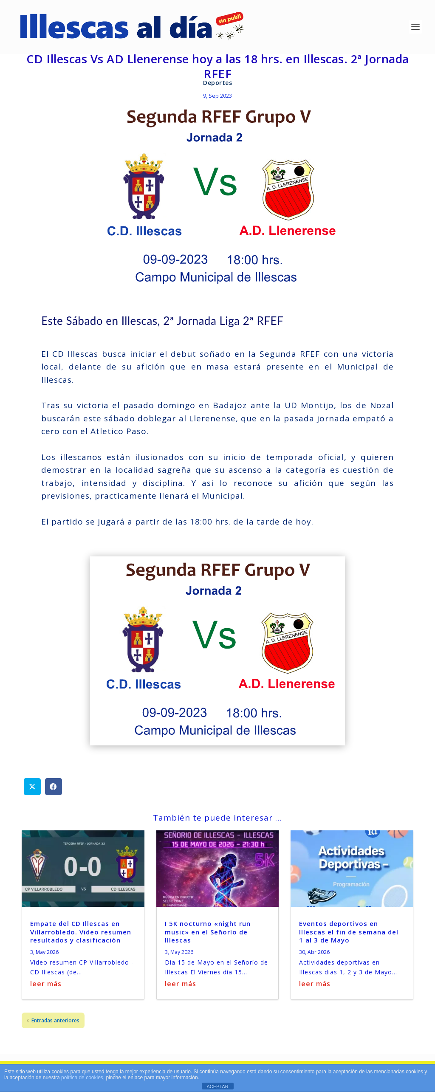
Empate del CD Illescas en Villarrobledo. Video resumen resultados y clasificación (80, 932)
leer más (46, 985)
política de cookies (82, 1078)
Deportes (217, 84)
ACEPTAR (217, 1086)
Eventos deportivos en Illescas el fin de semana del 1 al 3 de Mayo (348, 932)
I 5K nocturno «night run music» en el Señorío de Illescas (208, 932)
